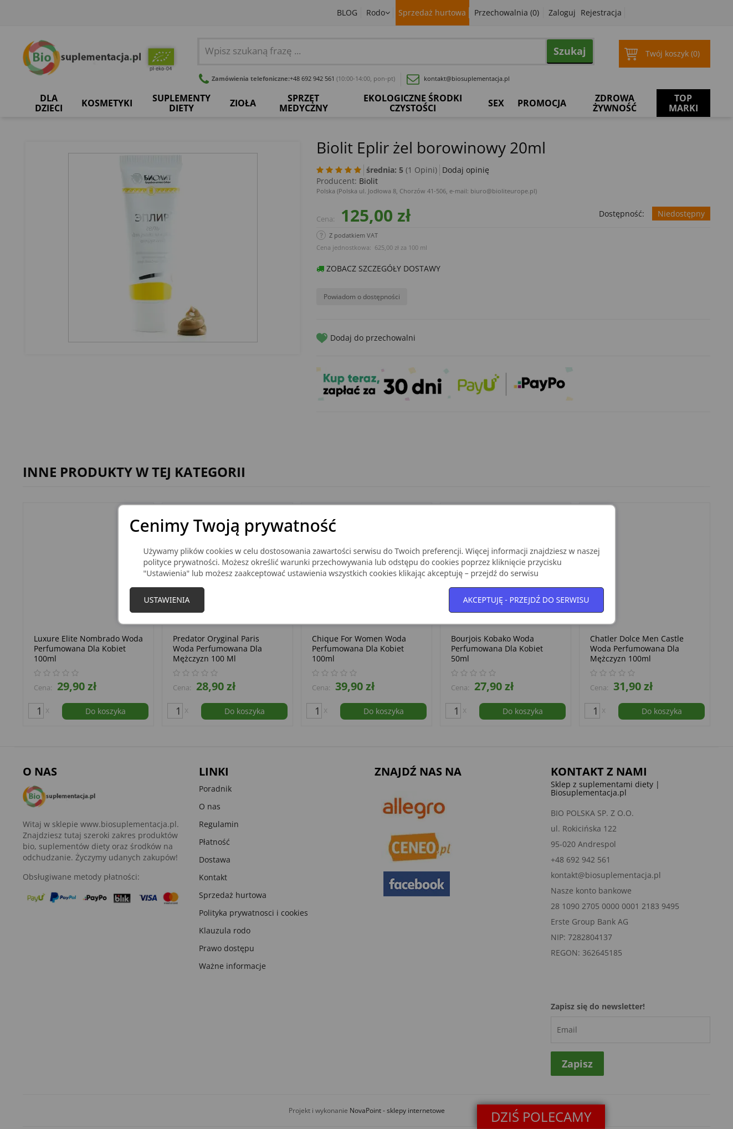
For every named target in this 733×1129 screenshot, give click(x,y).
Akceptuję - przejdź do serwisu (526, 599)
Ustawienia (167, 599)
